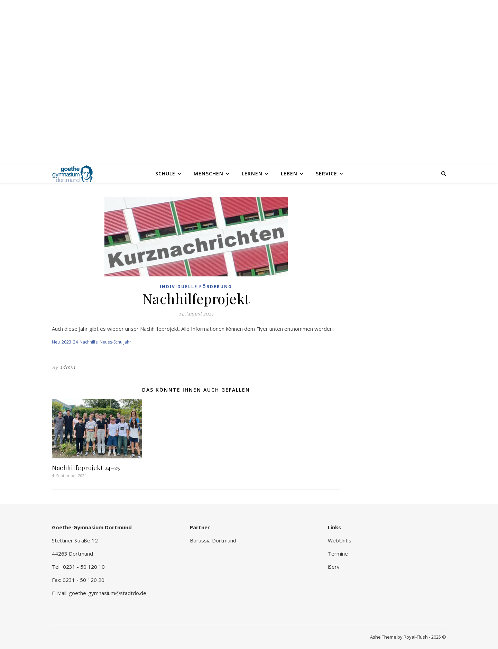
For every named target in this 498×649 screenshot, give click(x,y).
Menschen (208, 173)
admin (67, 367)
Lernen (252, 173)
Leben (289, 173)
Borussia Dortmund (213, 540)
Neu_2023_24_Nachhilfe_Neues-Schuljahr (91, 342)
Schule (165, 173)
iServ (334, 566)
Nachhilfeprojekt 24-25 (86, 468)
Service (326, 173)
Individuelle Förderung (196, 287)
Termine (338, 553)
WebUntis (339, 540)
